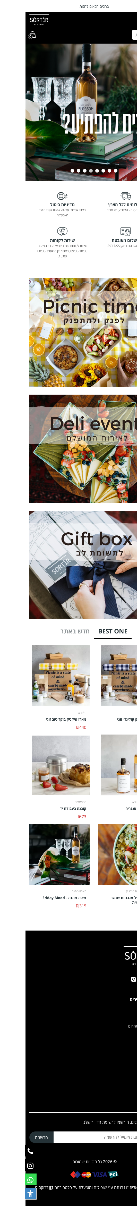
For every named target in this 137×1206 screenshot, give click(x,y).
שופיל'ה (74, 1187)
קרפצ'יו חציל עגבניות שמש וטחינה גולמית (107, 900)
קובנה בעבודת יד (47, 808)
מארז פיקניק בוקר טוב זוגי (40, 719)
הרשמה (16, 1137)
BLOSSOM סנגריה (114, 808)
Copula (127, 1043)
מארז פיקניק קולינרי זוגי (110, 719)
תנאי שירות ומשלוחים (118, 1026)
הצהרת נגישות (122, 1034)
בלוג (130, 1052)
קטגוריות (120, 35)
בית (130, 1017)
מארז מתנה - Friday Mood (39, 897)
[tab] (87, 633)
